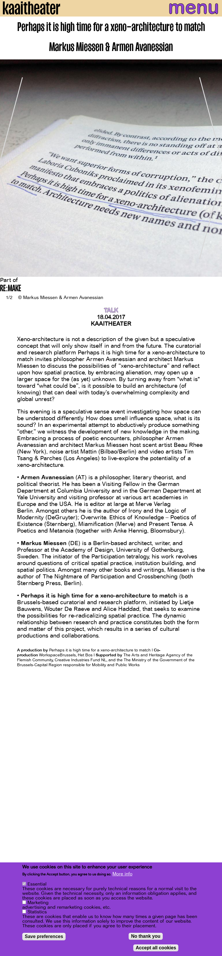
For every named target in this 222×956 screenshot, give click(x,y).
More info (122, 874)
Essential (37, 884)
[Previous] (8, 168)
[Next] (213, 168)
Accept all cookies (156, 948)
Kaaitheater (111, 323)
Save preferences (44, 936)
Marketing (38, 903)
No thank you (145, 936)
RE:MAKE (10, 289)
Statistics (37, 912)
